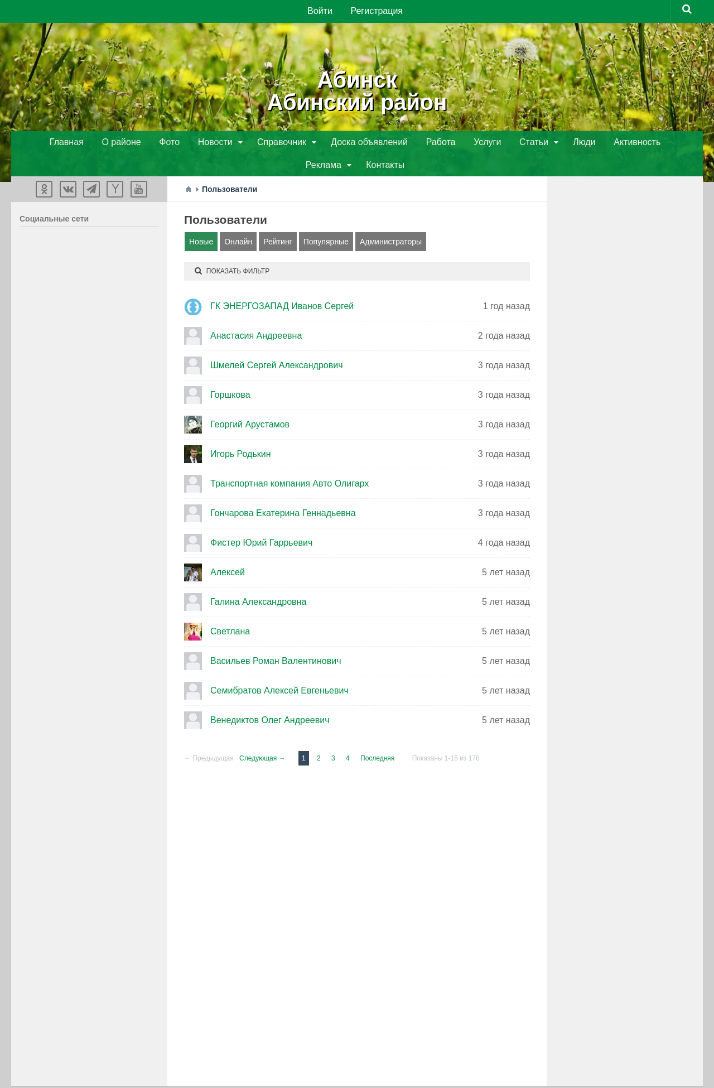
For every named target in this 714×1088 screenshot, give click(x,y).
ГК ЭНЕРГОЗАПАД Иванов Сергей (282, 285)
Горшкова (230, 374)
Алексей (227, 551)
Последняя (377, 738)
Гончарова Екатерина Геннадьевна (283, 492)
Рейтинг (277, 220)
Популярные (326, 220)
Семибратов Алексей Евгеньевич (279, 670)
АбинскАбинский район (357, 89)
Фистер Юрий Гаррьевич (261, 522)
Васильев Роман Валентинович (275, 640)
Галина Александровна (258, 581)
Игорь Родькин (240, 433)
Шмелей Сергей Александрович (276, 344)
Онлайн (238, 220)
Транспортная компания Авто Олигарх (289, 463)
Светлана (230, 610)
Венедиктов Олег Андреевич (270, 699)
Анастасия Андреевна (256, 315)
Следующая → (262, 738)
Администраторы (391, 220)
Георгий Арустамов (250, 403)
